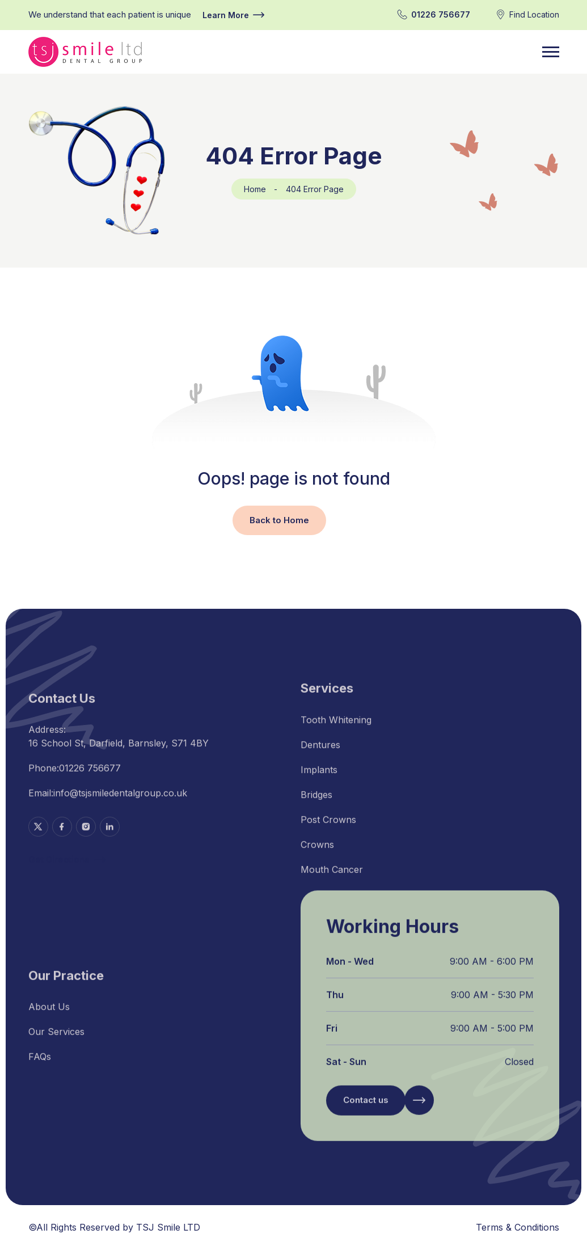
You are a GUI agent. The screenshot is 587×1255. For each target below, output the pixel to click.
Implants (319, 777)
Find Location (534, 14)
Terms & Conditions (517, 1227)
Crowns (317, 852)
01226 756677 (440, 14)
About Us (49, 1014)
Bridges (316, 802)
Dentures (320, 752)
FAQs (39, 1064)
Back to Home (279, 520)
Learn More (233, 14)
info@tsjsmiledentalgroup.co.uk (120, 801)
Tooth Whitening (336, 728)
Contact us (366, 1108)
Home (255, 189)
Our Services (56, 1039)
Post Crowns (328, 827)
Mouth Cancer (332, 877)
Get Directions (66, 868)
